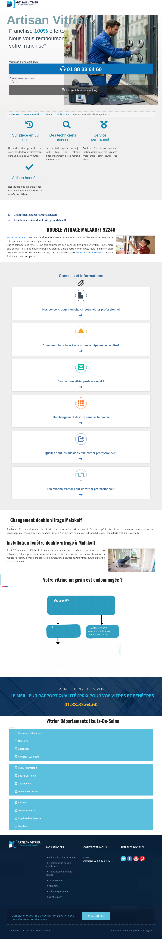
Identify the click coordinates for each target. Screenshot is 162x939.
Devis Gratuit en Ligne (81, 90)
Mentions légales (144, 930)
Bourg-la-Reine (25, 775)
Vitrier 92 (49, 114)
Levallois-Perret (25, 810)
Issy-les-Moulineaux (28, 818)
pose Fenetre (54, 880)
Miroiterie (52, 886)
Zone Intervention (32, 114)
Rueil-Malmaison (26, 767)
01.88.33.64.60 (81, 704)
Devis (86, 857)
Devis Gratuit (96, 916)
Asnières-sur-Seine (27, 756)
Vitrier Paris (15, 114)
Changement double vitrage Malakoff (35, 214)
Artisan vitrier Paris (17, 237)
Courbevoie (23, 783)
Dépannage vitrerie (57, 891)
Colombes (22, 748)
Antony (20, 802)
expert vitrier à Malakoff (89, 252)
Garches (21, 826)
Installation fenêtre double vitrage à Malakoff (40, 220)
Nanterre (21, 740)
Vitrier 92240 (63, 114)
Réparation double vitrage (60, 857)
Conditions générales (121, 930)
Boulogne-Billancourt (28, 733)
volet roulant (54, 897)
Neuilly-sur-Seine (26, 791)
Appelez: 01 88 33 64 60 (96, 860)
